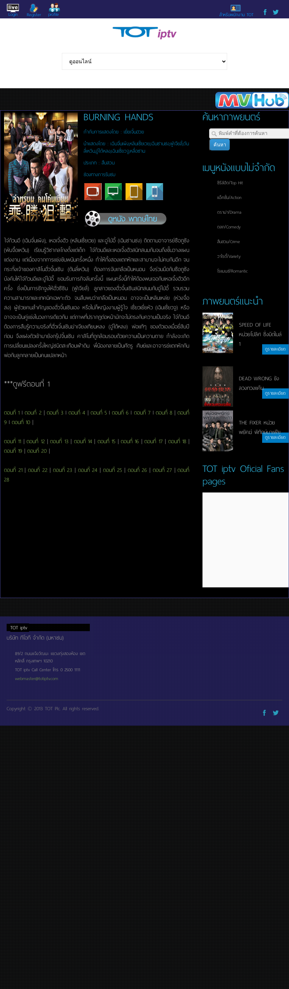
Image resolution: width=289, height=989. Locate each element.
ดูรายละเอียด (275, 349)
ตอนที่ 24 (88, 470)
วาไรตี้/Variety (229, 256)
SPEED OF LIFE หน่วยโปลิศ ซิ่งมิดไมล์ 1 (260, 334)
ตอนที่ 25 (112, 470)
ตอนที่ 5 (99, 412)
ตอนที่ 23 (63, 470)
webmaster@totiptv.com (36, 678)
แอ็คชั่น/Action (229, 197)
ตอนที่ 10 (21, 422)
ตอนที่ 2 (33, 412)
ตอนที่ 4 (76, 412)
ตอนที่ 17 (153, 441)
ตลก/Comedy (229, 227)
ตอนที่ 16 (130, 441)
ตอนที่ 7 (142, 412)
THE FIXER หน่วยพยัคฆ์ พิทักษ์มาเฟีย (260, 427)
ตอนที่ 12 (36, 441)
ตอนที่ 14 (83, 441)
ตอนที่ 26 (137, 470)
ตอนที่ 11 (12, 441)
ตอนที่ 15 (106, 441)
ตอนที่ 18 (177, 441)
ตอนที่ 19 (13, 451)
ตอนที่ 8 (164, 412)
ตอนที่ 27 (162, 470)
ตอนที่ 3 (55, 412)
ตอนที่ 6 (120, 412)
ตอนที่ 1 (12, 412)
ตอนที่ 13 (59, 441)
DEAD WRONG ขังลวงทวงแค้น (259, 383)
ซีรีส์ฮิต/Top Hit (230, 182)
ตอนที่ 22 (37, 470)
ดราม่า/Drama (229, 212)
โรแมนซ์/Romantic (232, 271)
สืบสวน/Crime (228, 241)
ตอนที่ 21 (13, 470)
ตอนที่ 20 (37, 451)
